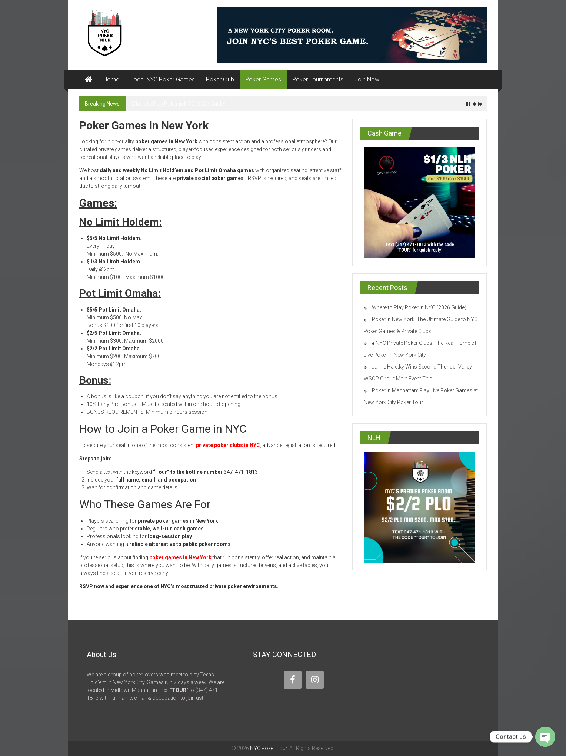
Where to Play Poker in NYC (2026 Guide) (178, 104)
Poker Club (220, 79)
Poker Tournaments (317, 79)
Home (111, 79)
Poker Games (263, 79)
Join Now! (367, 79)
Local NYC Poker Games (162, 79)
